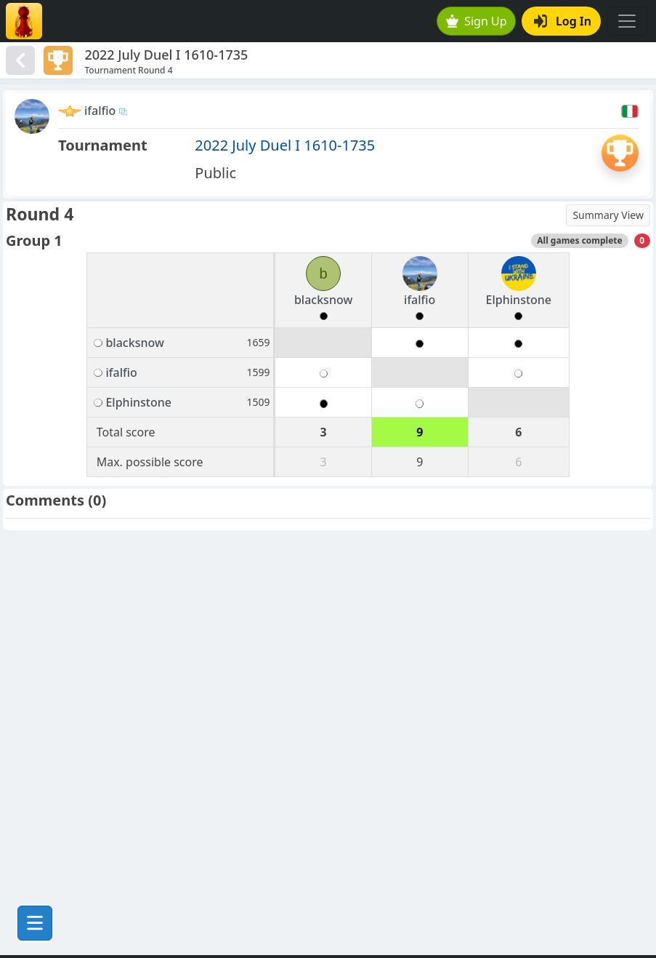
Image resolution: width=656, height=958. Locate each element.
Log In (562, 21)
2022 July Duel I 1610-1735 (285, 145)
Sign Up (476, 21)
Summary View (608, 215)
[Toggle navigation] (627, 21)
